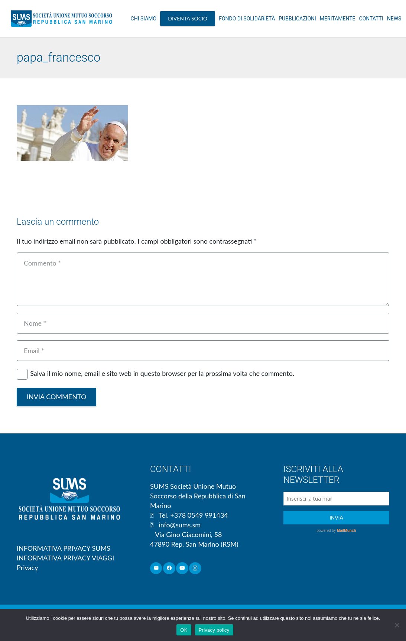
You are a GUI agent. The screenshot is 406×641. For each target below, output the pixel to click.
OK (183, 630)
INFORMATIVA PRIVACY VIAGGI (65, 558)
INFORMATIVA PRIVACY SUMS (63, 548)
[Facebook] (169, 568)
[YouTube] (182, 568)
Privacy (27, 567)
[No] (396, 625)
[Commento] (203, 279)
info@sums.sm (180, 525)
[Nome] (203, 323)
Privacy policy (214, 630)
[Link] (61, 19)
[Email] (203, 350)
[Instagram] (195, 568)
